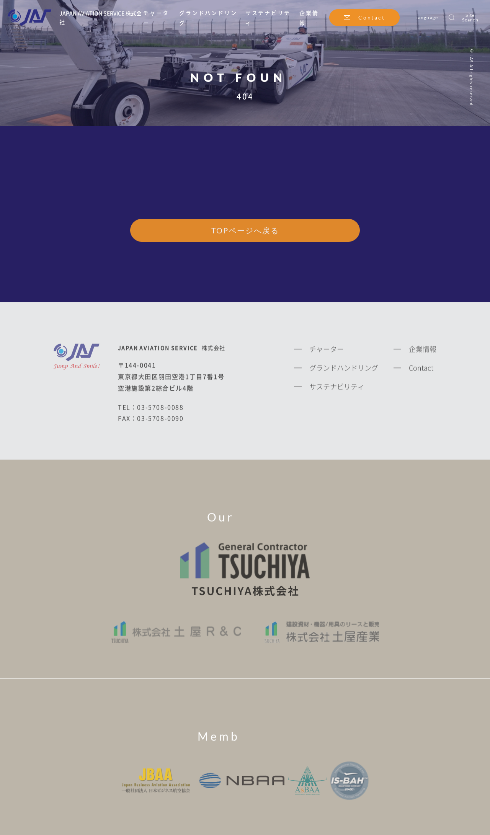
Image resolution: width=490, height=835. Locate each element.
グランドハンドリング (343, 370)
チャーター (326, 351)
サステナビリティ (336, 388)
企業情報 (422, 351)
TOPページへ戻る (245, 231)
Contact (371, 17)
